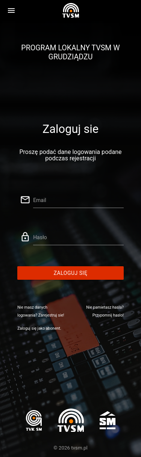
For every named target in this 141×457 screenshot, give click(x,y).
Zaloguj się (71, 273)
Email (39, 200)
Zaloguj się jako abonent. (39, 328)
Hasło (40, 237)
